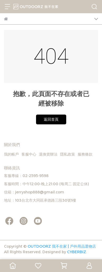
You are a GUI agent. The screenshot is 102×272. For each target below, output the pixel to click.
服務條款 (85, 154)
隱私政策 (67, 154)
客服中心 (28, 154)
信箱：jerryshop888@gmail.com (34, 192)
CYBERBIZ (76, 252)
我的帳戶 (11, 154)
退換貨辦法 (48, 154)
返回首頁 (51, 119)
